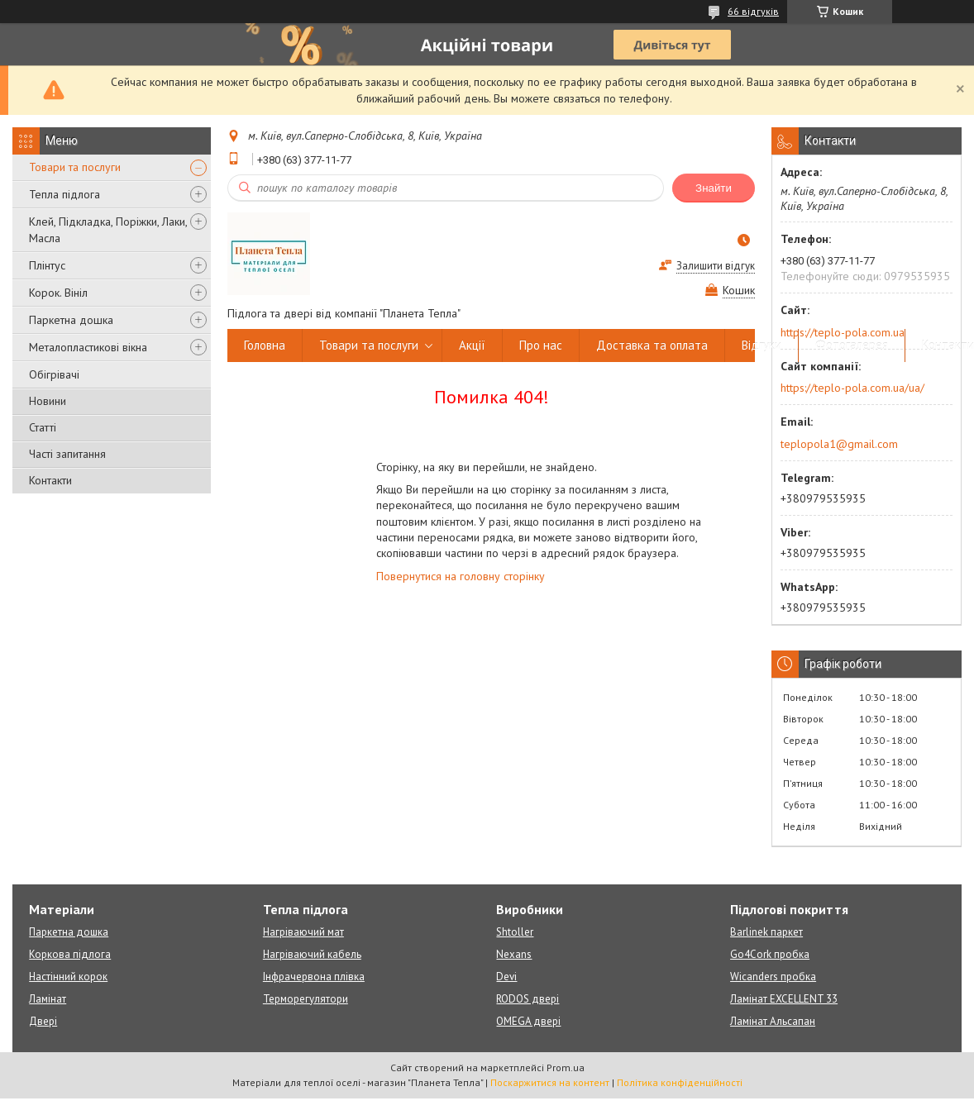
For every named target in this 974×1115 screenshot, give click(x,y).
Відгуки (761, 345)
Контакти (50, 480)
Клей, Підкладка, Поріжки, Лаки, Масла (108, 229)
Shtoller (514, 932)
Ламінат (47, 999)
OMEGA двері (528, 1021)
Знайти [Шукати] (713, 188)
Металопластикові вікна (88, 347)
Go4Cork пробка (769, 954)
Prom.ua (566, 1067)
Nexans (514, 954)
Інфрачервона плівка (314, 977)
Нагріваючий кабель (312, 954)
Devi (506, 977)
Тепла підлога (64, 194)
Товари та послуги (75, 167)
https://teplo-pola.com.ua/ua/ (852, 387)
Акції (472, 345)
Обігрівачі (54, 374)
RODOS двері (527, 999)
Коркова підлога (70, 954)
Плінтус (47, 265)
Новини (47, 400)
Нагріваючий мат (303, 932)
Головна (264, 345)
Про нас (540, 345)
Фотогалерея (851, 345)
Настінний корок (68, 977)
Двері (43, 1021)
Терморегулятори (305, 999)
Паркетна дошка (71, 319)
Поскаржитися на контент (549, 1082)
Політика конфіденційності (679, 1082)
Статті (42, 427)
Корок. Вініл (58, 292)
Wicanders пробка (773, 977)
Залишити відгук (715, 266)
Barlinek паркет (766, 932)
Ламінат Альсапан (772, 1021)
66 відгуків (753, 11)
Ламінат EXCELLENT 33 (784, 999)
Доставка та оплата (652, 345)
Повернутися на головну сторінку (460, 576)
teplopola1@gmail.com (839, 443)
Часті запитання (67, 453)
